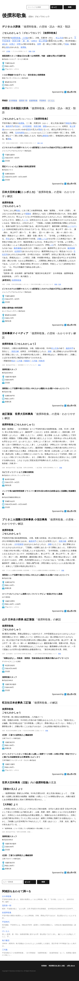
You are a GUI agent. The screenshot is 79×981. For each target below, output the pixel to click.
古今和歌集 (13, 100)
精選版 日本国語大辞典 (15, 108)
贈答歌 (45, 136)
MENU (4, 2)
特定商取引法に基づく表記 (57, 965)
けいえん (51, 100)
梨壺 (29, 129)
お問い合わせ (71, 965)
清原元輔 (37, 126)
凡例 (33, 51)
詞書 (39, 239)
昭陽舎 (28, 214)
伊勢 (19, 44)
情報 (30, 51)
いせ (51, 245)
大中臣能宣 (27, 126)
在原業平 (18, 251)
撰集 (9, 139)
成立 (4, 44)
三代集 (19, 361)
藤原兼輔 (17, 248)
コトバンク (12, 7)
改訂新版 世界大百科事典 (17, 413)
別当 (17, 126)
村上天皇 (59, 38)
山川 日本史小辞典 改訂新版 (18, 619)
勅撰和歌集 (16, 38)
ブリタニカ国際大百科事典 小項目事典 (24, 519)
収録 (67, 44)
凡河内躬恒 (19, 133)
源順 (44, 126)
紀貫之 (12, 44)
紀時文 (34, 41)
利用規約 (44, 965)
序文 (7, 239)
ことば (44, 239)
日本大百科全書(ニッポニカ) (18, 192)
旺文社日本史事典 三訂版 (16, 702)
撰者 (40, 129)
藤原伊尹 (9, 126)
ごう (25, 220)
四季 (39, 44)
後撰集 (23, 47)
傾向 (7, 47)
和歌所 (68, 123)
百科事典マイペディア (15, 333)
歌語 (13, 361)
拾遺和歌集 (33, 100)
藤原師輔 (71, 248)
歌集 (18, 211)
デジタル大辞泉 (11, 26)
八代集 (25, 38)
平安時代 (42, 100)
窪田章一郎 (23, 100)
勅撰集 (21, 123)
